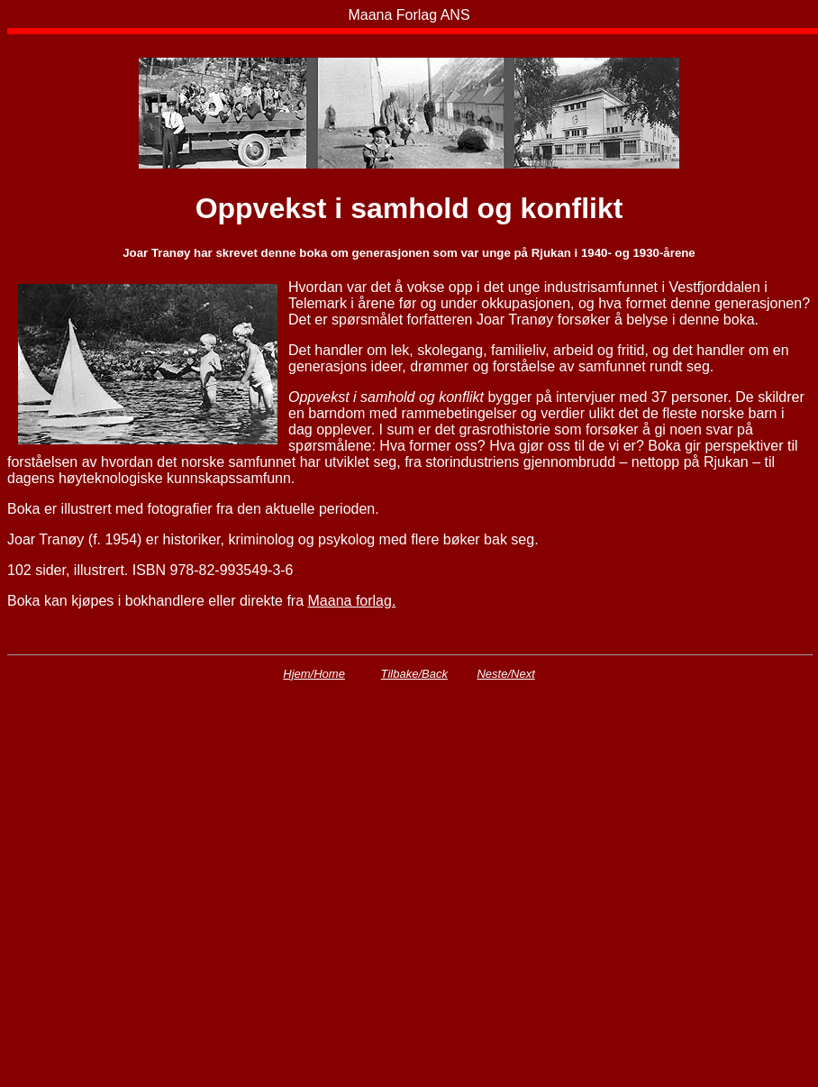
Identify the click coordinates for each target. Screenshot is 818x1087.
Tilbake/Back (414, 674)
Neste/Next (505, 674)
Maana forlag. (352, 600)
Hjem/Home (314, 674)
